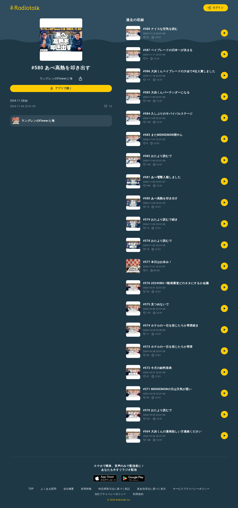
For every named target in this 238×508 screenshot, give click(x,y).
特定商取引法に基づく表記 (114, 488)
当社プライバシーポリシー (110, 494)
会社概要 (68, 488)
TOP (31, 488)
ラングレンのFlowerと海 (56, 78)
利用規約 (138, 494)
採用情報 (86, 488)
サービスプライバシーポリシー (191, 488)
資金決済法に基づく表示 (151, 488)
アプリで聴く (61, 88)
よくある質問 (48, 488)
